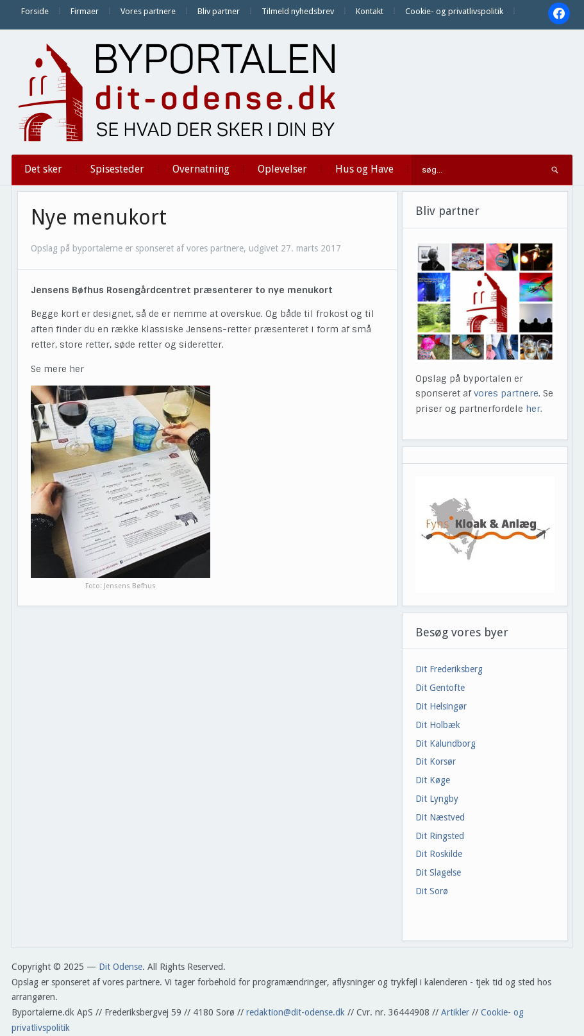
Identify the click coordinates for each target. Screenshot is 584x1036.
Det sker (43, 169)
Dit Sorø (431, 891)
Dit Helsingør (441, 706)
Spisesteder (117, 169)
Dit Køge (432, 780)
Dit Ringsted (439, 836)
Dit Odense (120, 967)
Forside (35, 11)
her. (534, 408)
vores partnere (506, 393)
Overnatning (200, 169)
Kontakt (369, 11)
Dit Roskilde (438, 854)
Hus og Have (364, 169)
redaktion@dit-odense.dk (295, 1012)
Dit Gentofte (440, 688)
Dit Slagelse (438, 872)
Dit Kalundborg (445, 743)
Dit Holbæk (437, 725)
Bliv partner (218, 11)
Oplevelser (282, 169)
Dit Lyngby (436, 799)
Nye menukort (99, 217)
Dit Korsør (435, 761)
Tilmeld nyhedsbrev (298, 11)
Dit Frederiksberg (449, 669)
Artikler (455, 1012)
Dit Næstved (440, 817)
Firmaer (85, 11)
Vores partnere (148, 11)
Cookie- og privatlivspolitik (454, 11)
